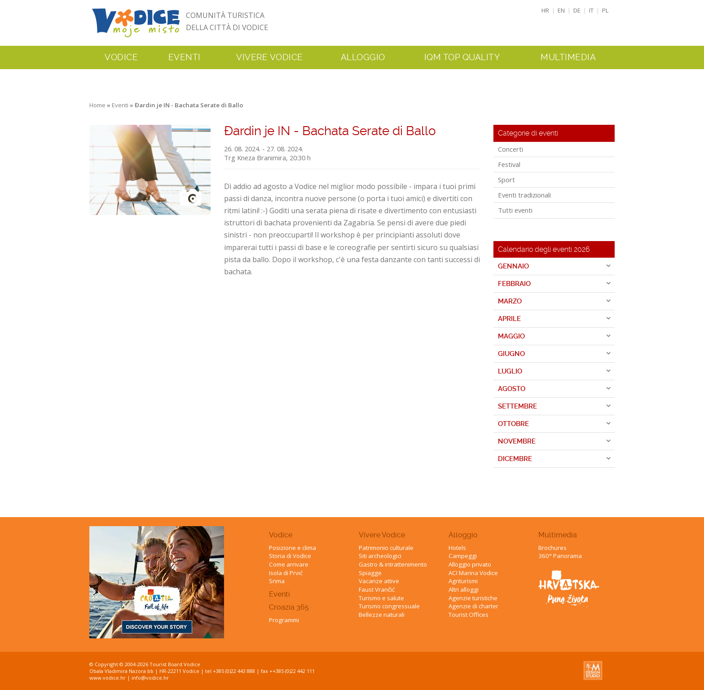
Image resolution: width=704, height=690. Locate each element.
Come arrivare (288, 564)
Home (97, 105)
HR (545, 10)
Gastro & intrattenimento (393, 564)
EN (561, 10)
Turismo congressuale (389, 606)
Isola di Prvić (286, 573)
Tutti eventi (515, 210)
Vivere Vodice (382, 535)
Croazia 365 (289, 607)
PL (605, 10)
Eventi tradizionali (524, 194)
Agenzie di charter (473, 606)
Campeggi (463, 556)
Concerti (510, 149)
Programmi (284, 620)
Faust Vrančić (377, 589)
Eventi (184, 57)
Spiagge (370, 573)
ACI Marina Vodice (473, 573)
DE (577, 10)
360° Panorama (560, 556)
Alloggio (463, 535)
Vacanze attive (379, 581)
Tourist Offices (468, 615)
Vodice (280, 535)
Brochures (552, 548)
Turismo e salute (381, 598)
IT (591, 10)
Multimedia (557, 535)
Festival (509, 164)
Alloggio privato (470, 564)
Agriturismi (463, 581)
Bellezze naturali (382, 615)
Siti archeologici (380, 556)
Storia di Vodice (290, 556)
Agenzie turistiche (473, 598)
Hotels (457, 548)
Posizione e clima (292, 548)
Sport (506, 179)
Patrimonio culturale (386, 548)
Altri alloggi (464, 589)
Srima (277, 581)
